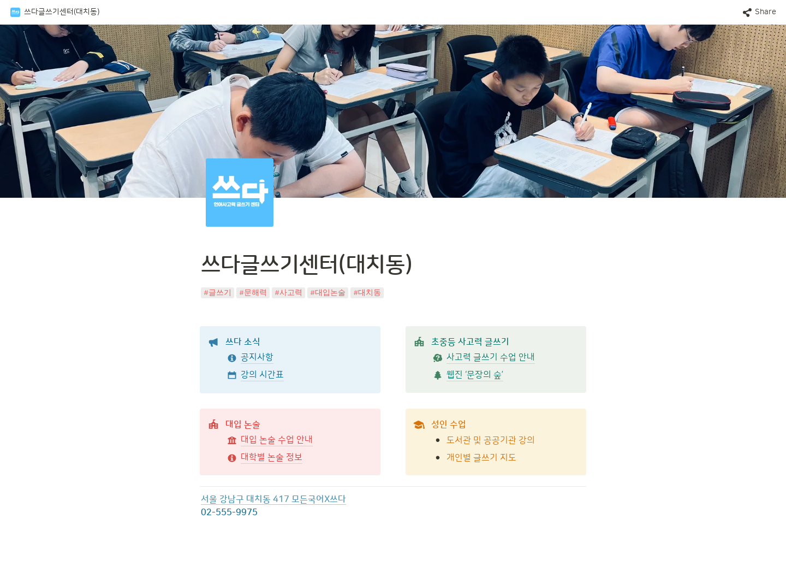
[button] (55, 12)
